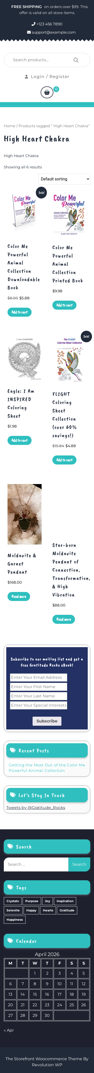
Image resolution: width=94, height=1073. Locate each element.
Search (74, 59)
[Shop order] (64, 179)
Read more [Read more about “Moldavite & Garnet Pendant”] (19, 596)
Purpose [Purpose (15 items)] (31, 901)
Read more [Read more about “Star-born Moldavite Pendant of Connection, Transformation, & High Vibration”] (63, 619)
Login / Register (47, 76)
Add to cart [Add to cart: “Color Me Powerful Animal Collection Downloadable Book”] (20, 312)
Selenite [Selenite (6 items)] (13, 910)
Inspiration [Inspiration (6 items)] (65, 901)
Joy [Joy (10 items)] (47, 901)
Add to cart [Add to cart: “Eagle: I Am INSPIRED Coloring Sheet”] (20, 440)
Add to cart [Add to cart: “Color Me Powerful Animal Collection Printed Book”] (64, 305)
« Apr (9, 1030)
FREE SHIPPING (27, 6)
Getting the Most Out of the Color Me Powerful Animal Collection (47, 768)
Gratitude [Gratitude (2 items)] (67, 910)
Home (9, 126)
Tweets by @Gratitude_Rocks (35, 807)
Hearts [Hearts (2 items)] (48, 910)
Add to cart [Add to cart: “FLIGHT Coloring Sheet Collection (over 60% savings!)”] (64, 459)
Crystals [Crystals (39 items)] (13, 901)
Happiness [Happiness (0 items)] (15, 919)
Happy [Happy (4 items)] (31, 910)
